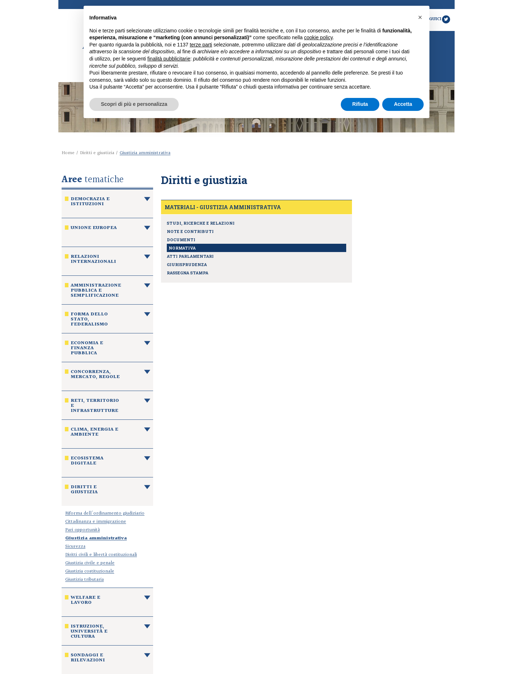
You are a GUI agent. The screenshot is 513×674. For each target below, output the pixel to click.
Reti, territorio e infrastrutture (95, 406)
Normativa (182, 248)
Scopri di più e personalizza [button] (134, 104)
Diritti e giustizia (97, 153)
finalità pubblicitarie (168, 59)
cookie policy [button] (318, 37)
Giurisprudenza (187, 264)
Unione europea (94, 228)
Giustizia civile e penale (90, 563)
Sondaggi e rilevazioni (88, 658)
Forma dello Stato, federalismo (89, 320)
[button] (420, 17)
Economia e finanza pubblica (87, 349)
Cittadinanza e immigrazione (95, 522)
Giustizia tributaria (84, 580)
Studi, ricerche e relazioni (201, 223)
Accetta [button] (403, 104)
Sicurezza (75, 547)
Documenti (181, 239)
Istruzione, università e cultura (89, 632)
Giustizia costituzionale (89, 571)
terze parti (201, 45)
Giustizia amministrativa (96, 538)
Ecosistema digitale (87, 461)
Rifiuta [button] (360, 104)
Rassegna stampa (187, 272)
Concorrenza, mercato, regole (95, 375)
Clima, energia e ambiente (94, 433)
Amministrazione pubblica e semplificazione (96, 291)
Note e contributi (190, 231)
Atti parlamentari (190, 256)
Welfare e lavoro (85, 601)
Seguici (437, 19)
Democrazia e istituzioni (90, 202)
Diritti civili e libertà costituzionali (101, 555)
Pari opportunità (82, 530)
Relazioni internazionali (93, 260)
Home (68, 153)
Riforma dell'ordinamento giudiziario (104, 513)
